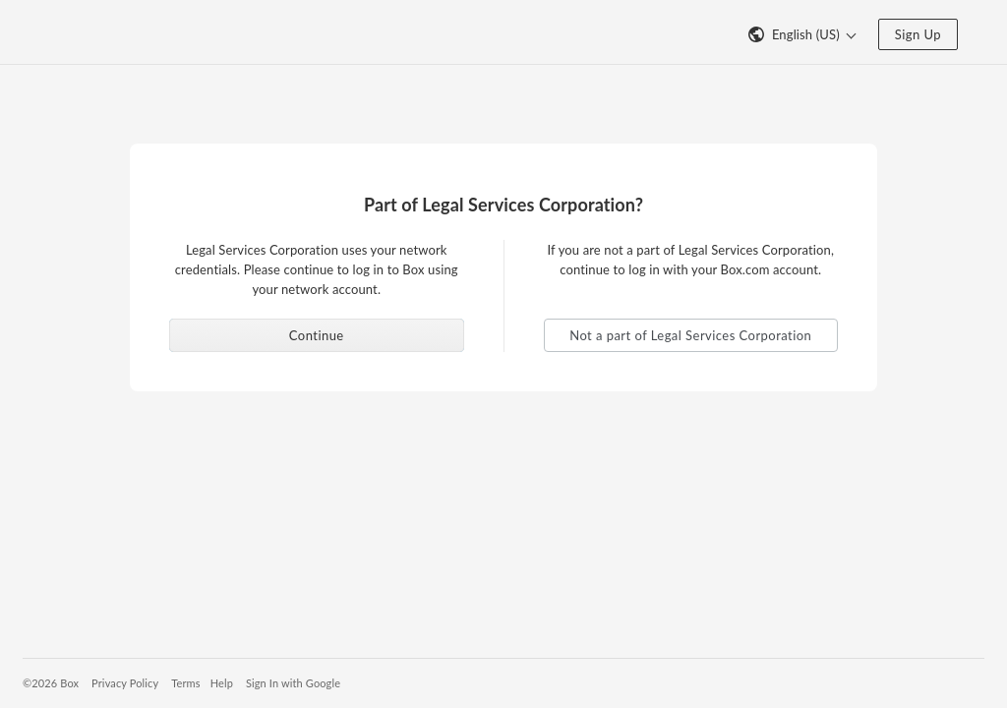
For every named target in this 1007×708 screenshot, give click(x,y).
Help (221, 683)
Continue (316, 335)
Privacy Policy (124, 683)
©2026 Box (51, 683)
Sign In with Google (293, 683)
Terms (185, 683)
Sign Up (918, 34)
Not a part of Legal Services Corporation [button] (690, 335)
